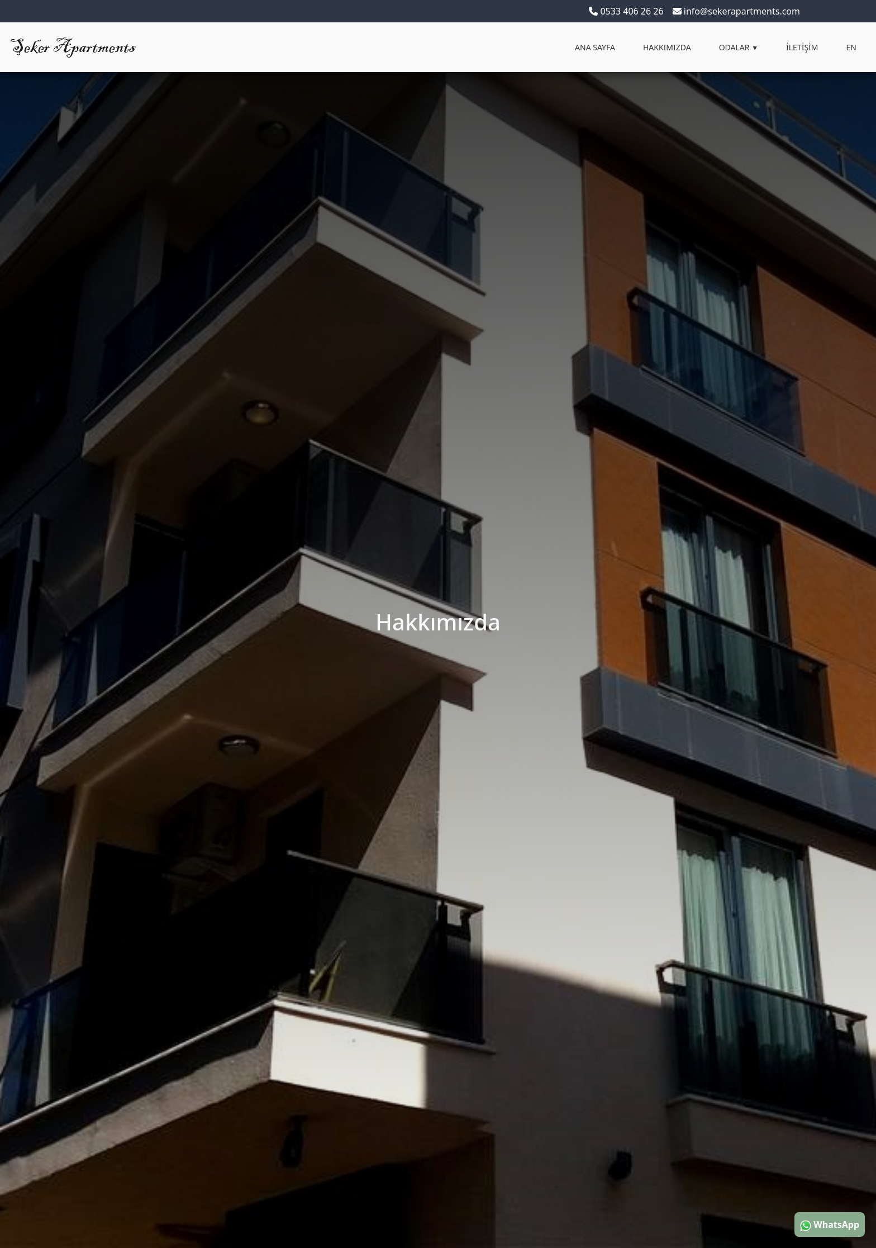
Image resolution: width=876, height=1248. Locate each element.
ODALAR (738, 47)
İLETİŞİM (802, 47)
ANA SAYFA (595, 47)
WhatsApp (829, 1224)
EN (851, 47)
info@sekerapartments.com (736, 11)
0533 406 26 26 (626, 11)
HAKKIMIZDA (667, 47)
